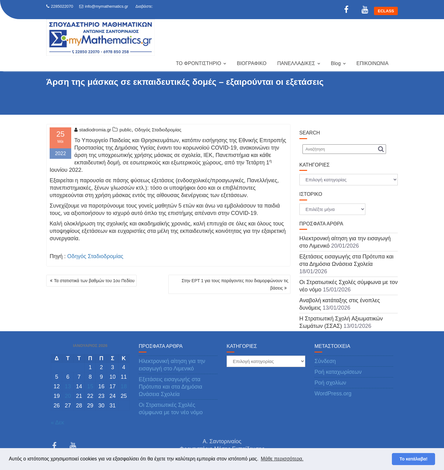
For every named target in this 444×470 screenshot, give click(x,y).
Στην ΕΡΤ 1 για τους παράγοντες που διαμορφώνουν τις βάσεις (235, 284)
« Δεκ (57, 422)
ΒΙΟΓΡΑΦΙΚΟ (251, 63)
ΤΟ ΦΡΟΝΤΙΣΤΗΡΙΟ (198, 63)
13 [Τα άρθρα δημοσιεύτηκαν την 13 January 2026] (68, 386)
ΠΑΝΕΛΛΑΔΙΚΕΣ (296, 63)
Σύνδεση (325, 361)
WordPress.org (333, 393)
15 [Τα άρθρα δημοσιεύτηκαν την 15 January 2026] (90, 386)
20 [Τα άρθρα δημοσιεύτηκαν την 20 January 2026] (68, 396)
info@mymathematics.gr (103, 6)
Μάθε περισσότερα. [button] (282, 458)
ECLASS (386, 11)
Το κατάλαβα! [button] (414, 458)
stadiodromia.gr (92, 129)
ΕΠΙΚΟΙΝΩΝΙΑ (372, 63)
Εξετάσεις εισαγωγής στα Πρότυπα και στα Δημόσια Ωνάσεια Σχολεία (170, 386)
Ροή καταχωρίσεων (338, 372)
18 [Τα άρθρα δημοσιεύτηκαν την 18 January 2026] (124, 386)
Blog (336, 63)
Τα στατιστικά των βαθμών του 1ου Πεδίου (94, 280)
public (125, 129)
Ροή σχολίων (330, 383)
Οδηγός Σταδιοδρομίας (158, 129)
